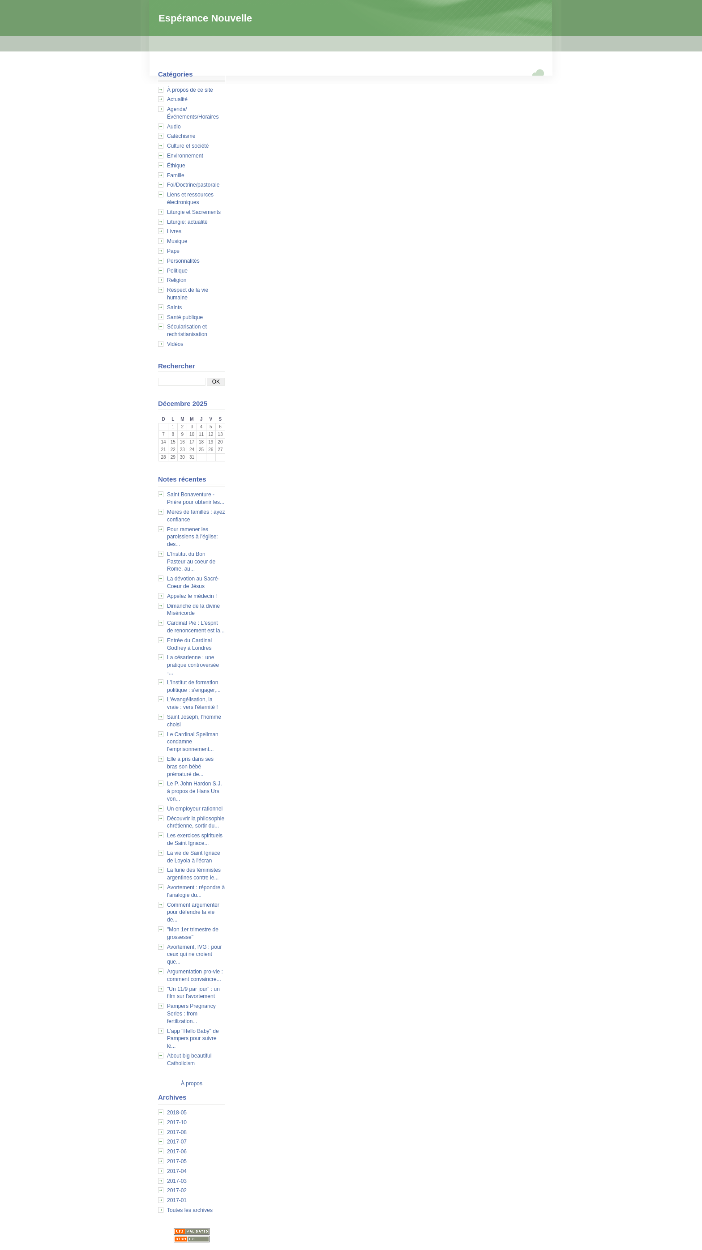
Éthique (176, 165)
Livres (174, 231)
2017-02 (177, 1190)
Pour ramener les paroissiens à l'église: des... (192, 537)
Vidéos (175, 344)
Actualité (177, 99)
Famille (175, 175)
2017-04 (177, 1171)
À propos (191, 1083)
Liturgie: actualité (187, 222)
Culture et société (188, 146)
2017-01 (177, 1200)
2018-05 (177, 1112)
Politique (177, 271)
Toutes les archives (190, 1210)
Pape (173, 251)
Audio (174, 127)
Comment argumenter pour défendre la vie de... (193, 912)
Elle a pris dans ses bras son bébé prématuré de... (190, 766)
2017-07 (177, 1142)
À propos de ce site (190, 90)
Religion (176, 280)
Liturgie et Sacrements (194, 212)
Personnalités (183, 261)
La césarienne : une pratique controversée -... (193, 665)
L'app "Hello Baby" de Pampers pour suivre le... (193, 1038)
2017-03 (177, 1181)
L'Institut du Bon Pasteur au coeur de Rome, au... (191, 561)
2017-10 (177, 1122)
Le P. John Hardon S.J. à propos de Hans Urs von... (194, 791)
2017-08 (177, 1132)
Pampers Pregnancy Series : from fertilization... (191, 1013)
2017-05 (177, 1161)
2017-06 (177, 1151)
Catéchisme (181, 136)
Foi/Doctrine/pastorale (193, 185)
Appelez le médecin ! (192, 596)
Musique (177, 241)
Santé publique (185, 317)
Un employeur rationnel (195, 809)
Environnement (185, 156)
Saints (174, 307)
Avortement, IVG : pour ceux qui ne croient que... (194, 954)
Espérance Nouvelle (205, 18)
